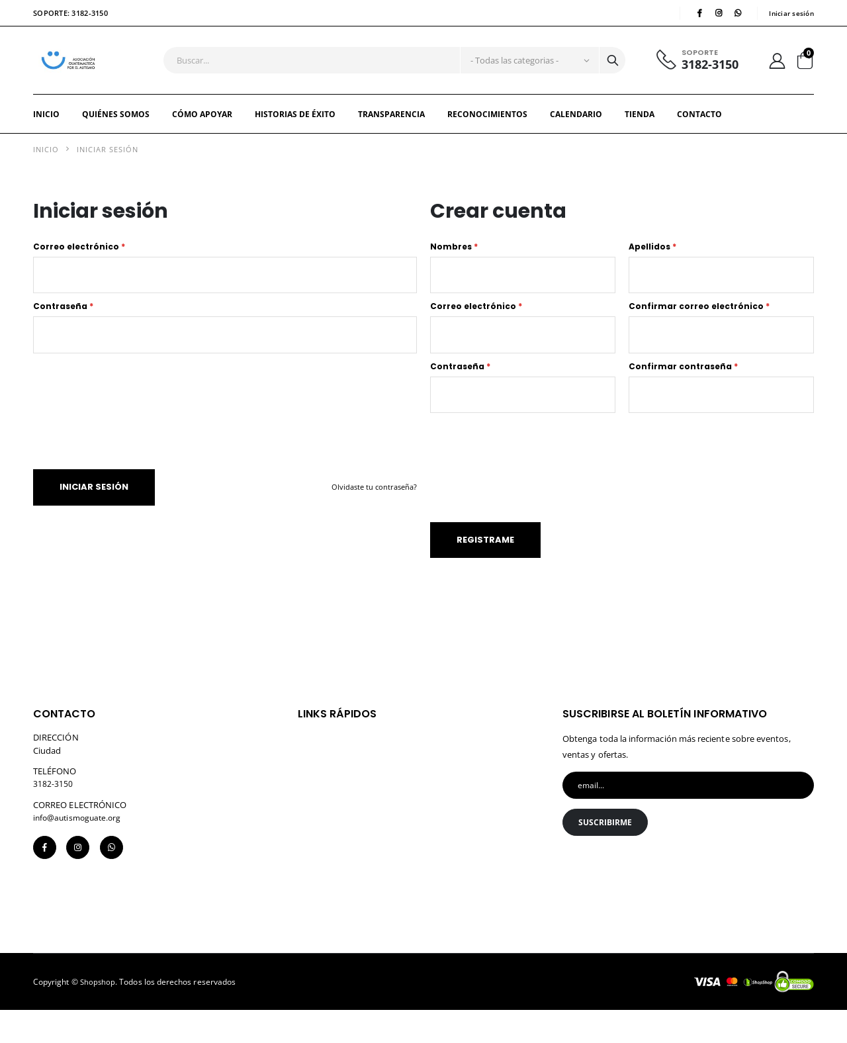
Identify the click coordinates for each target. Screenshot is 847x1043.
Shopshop (98, 1014)
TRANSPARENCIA (391, 128)
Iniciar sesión (790, 14)
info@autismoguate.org (80, 844)
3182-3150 (704, 72)
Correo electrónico (79, 261)
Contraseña (63, 324)
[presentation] (143, 419)
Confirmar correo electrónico (699, 324)
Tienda (639, 128)
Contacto (699, 128)
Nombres (454, 261)
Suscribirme (608, 854)
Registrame (489, 566)
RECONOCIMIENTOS (487, 128)
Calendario (576, 128)
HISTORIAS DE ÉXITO (295, 128)
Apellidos (652, 261)
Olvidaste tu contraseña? (371, 508)
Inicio (46, 128)
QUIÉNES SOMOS (116, 128)
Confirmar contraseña (683, 388)
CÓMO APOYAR (202, 128)
